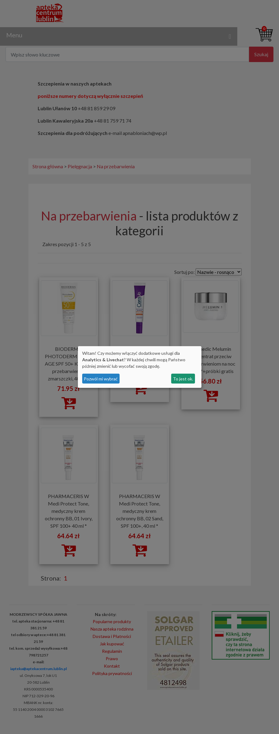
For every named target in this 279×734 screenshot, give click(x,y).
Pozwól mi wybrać (101, 378)
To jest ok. (183, 378)
